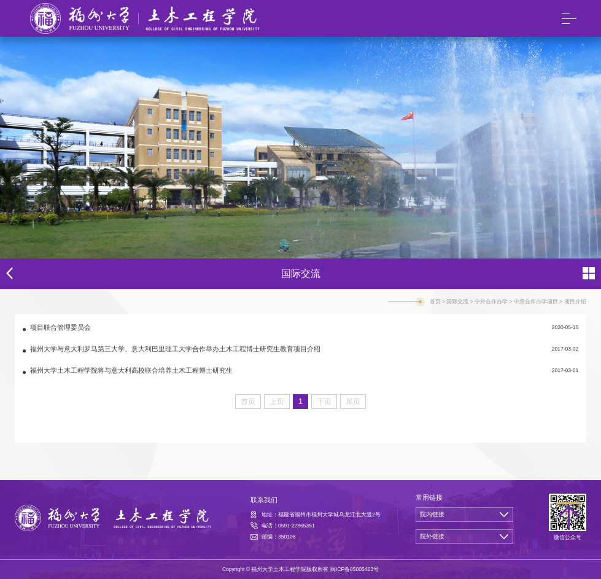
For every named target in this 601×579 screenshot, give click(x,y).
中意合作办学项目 (536, 301)
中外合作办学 (491, 301)
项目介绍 (575, 301)
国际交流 (457, 301)
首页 (435, 301)
